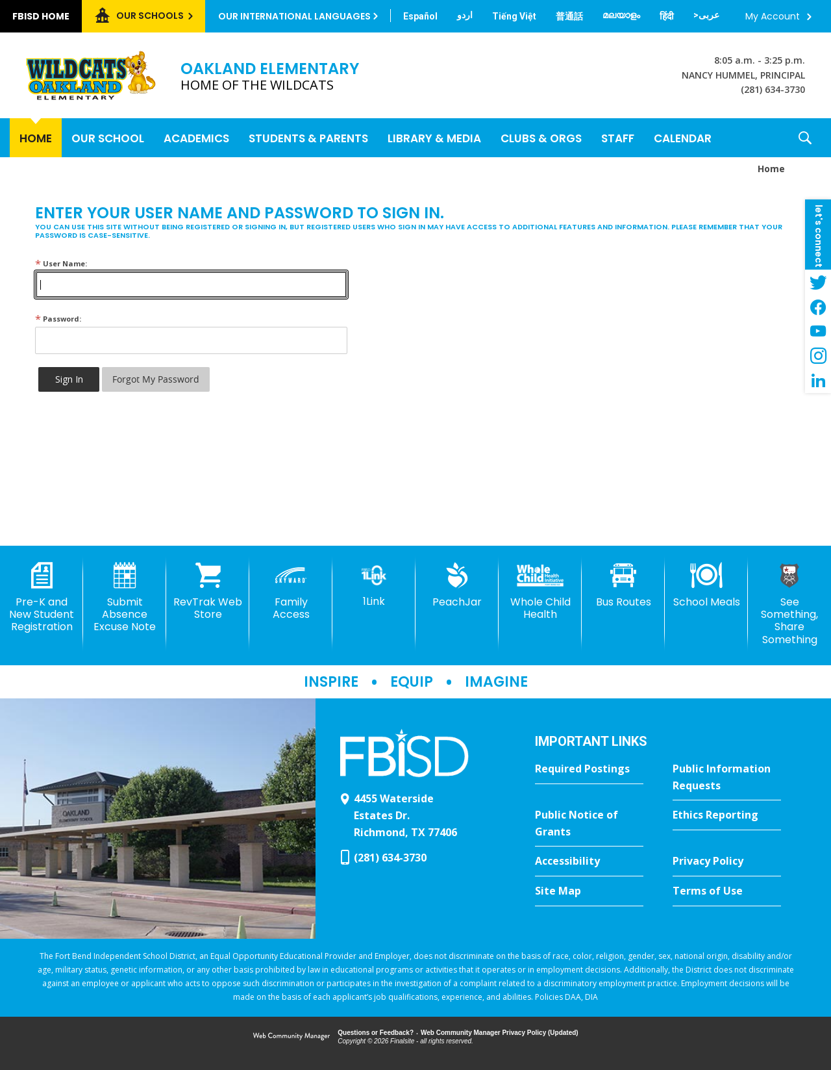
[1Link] (374, 585)
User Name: (61, 263)
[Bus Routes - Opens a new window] (623, 585)
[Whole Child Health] (540, 591)
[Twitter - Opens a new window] (818, 282)
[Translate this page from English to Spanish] (420, 16)
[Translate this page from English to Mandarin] (569, 16)
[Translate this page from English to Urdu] (465, 15)
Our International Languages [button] (294, 16)
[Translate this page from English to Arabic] (706, 15)
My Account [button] (772, 16)
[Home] (36, 137)
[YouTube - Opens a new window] (818, 331)
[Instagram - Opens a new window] (818, 356)
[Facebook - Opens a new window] (818, 306)
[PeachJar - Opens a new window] (457, 585)
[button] (805, 137)
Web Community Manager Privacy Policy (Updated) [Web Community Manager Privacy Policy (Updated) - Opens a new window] (499, 1032)
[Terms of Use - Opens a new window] (727, 891)
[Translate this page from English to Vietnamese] (514, 16)
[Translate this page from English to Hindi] (666, 16)
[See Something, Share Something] (789, 604)
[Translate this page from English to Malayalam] (621, 15)
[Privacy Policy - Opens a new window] (727, 861)
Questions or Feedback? (376, 1032)
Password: (58, 318)
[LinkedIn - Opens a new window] (818, 380)
